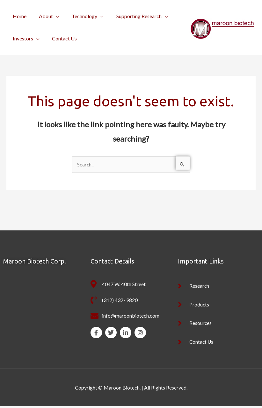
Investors (21, 38)
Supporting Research (130, 16)
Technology (78, 16)
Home (18, 16)
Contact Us (60, 38)
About (42, 16)
